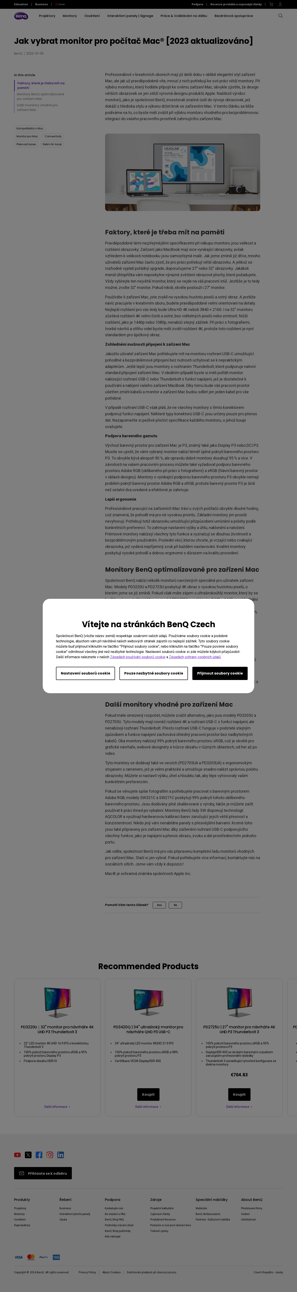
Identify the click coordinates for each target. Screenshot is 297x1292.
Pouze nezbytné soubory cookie (153, 673)
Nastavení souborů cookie (85, 673)
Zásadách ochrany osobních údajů (195, 657)
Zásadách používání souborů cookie (137, 657)
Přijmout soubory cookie (220, 673)
